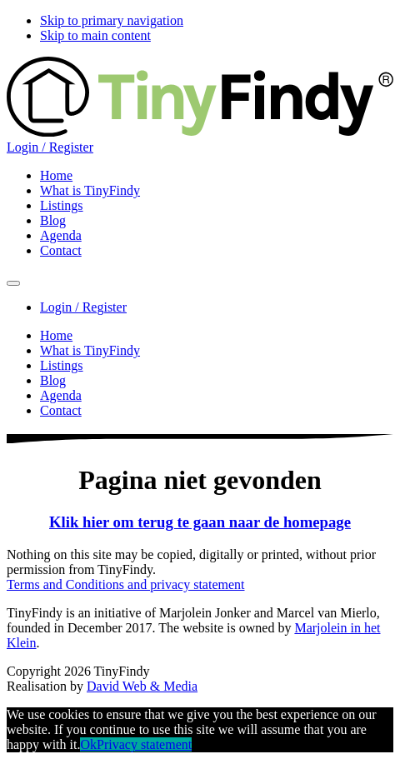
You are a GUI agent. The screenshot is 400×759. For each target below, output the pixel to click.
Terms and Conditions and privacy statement (125, 584)
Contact (61, 410)
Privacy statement (144, 744)
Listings (61, 365)
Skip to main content (95, 35)
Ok (88, 744)
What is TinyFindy (90, 350)
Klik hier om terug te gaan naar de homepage (200, 522)
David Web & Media (142, 686)
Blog (53, 380)
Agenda (61, 395)
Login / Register (50, 147)
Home (56, 335)
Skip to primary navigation (111, 20)
